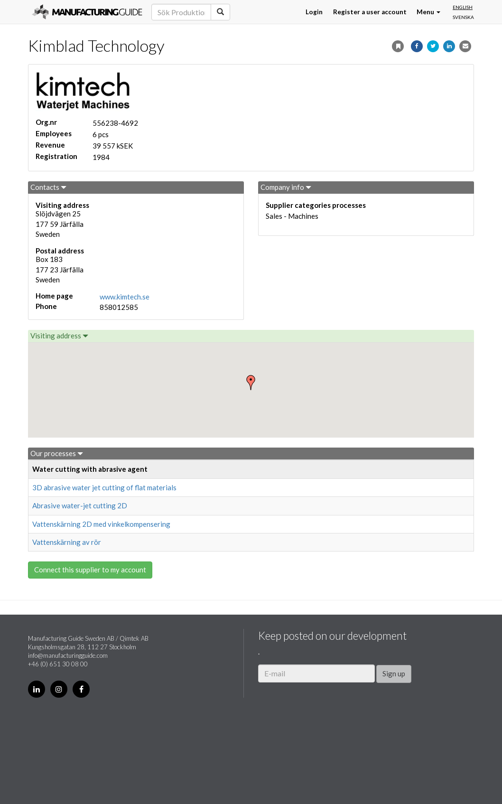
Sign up (393, 673)
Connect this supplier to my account (90, 569)
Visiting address (59, 335)
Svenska (463, 17)
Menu (428, 12)
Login (314, 12)
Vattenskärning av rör (66, 542)
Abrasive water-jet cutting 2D (79, 505)
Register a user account (370, 12)
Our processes (56, 453)
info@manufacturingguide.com (68, 655)
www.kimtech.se (124, 296)
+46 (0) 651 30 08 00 (58, 664)
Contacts (48, 187)
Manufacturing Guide (87, 11)
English (463, 7)
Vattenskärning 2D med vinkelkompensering (101, 524)
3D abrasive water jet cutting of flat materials (104, 487)
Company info (285, 187)
